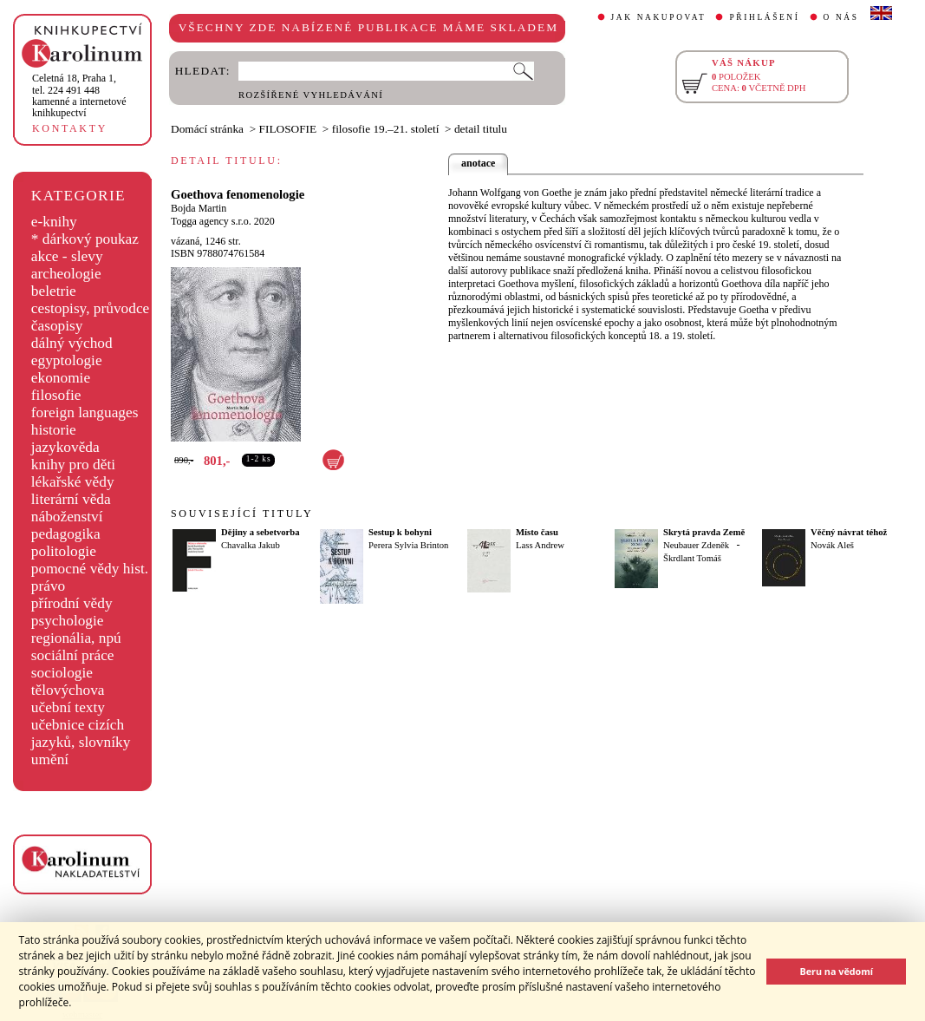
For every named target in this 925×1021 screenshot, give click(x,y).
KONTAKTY (69, 128)
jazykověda (65, 447)
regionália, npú (76, 638)
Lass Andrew (540, 545)
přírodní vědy (72, 603)
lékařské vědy (72, 482)
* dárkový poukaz (85, 239)
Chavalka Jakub (250, 545)
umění (49, 759)
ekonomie (60, 378)
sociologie (62, 672)
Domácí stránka (207, 128)
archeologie (66, 273)
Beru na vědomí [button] (836, 971)
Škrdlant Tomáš (692, 558)
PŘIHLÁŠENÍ (764, 17)
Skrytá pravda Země (704, 532)
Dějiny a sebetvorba (260, 532)
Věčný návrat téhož (849, 532)
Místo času (537, 532)
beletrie (53, 291)
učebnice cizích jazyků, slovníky (81, 733)
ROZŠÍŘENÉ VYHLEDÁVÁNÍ (310, 95)
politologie (63, 551)
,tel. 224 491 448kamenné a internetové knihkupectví (79, 95)
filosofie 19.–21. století (386, 128)
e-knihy (54, 221)
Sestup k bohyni (400, 532)
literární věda (71, 499)
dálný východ (72, 343)
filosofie (56, 395)
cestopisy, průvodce (90, 308)
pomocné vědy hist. (89, 568)
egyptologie (66, 360)
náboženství (67, 516)
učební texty (68, 707)
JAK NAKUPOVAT (659, 17)
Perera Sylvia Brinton (408, 545)
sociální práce (72, 655)
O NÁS (841, 17)
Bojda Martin (198, 208)
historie (53, 430)
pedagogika (66, 534)
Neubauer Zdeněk (696, 545)
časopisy (57, 325)
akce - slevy (67, 256)
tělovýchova (68, 690)
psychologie (67, 620)
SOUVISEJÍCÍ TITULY (242, 513)
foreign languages (85, 412)
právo (48, 586)
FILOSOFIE (288, 128)
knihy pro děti (73, 464)
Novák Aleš (832, 545)
